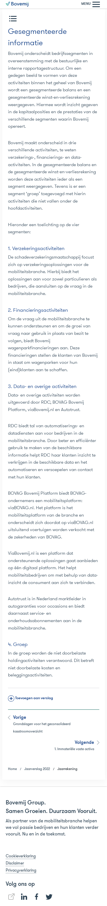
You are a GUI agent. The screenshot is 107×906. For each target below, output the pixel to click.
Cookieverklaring (21, 856)
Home (12, 768)
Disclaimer (15, 863)
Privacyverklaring (21, 870)
